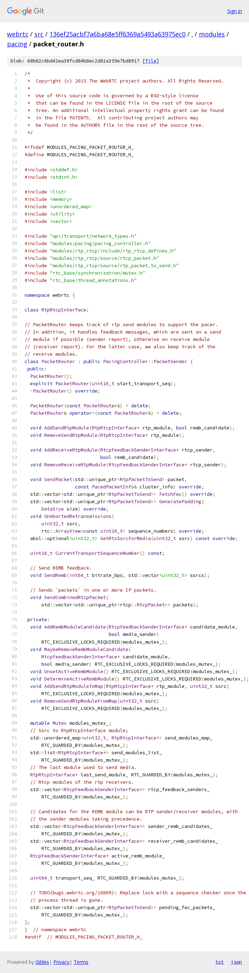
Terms (81, 962)
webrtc (17, 34)
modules (212, 34)
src (38, 34)
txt (219, 962)
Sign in (234, 11)
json (236, 962)
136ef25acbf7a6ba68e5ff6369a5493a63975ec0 (117, 34)
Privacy (61, 962)
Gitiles (42, 962)
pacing (17, 44)
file (150, 61)
